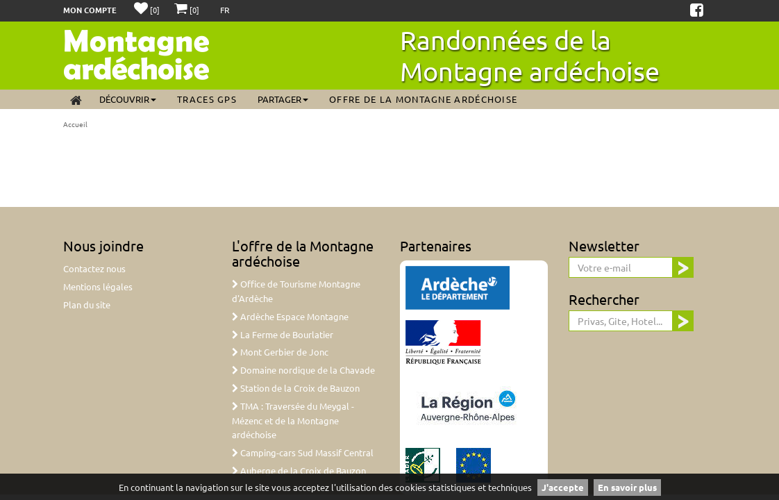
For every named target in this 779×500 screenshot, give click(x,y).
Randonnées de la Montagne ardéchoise (530, 55)
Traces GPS (207, 99)
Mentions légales (98, 286)
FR (225, 9)
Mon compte (90, 9)
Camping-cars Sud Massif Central (303, 452)
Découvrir (127, 99)
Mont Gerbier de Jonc (280, 352)
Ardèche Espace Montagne (290, 316)
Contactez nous (94, 268)
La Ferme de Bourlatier (282, 334)
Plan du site (86, 304)
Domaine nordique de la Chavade (303, 370)
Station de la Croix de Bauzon (296, 388)
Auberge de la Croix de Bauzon (299, 470)
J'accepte (563, 487)
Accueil (75, 124)
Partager (283, 99)
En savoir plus (627, 487)
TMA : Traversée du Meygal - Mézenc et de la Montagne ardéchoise (293, 420)
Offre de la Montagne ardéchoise (423, 99)
